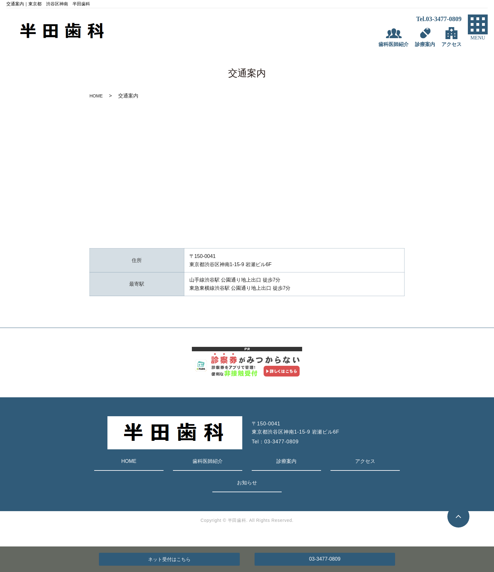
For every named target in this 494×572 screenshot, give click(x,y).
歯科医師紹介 (207, 461)
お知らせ (247, 482)
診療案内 (286, 461)
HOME (96, 95)
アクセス (365, 461)
